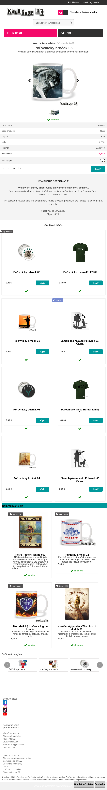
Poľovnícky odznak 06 (26, 409)
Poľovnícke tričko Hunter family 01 (80, 411)
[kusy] (9, 168)
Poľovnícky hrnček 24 (27, 478)
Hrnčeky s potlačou (47, 43)
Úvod (35, 43)
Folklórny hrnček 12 (77, 554)
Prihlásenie (73, 2)
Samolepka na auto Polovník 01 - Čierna (80, 342)
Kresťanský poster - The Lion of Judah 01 (77, 628)
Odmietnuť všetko (83, 784)
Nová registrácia (91, 2)
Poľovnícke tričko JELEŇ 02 (80, 272)
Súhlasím (100, 784)
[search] (70, 22)
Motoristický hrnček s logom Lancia (30, 628)
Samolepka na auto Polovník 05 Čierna (80, 480)
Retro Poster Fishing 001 (30, 554)
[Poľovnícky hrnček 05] (53, 81)
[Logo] (25, 12)
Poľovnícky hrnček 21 (27, 340)
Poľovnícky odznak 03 (26, 272)
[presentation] (29, 81)
